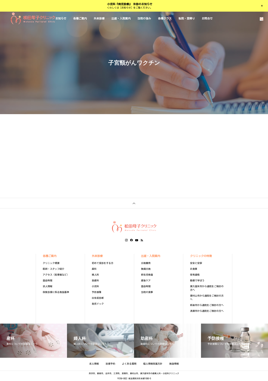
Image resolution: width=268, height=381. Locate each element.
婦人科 (95, 275)
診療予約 (110, 364)
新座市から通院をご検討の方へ (207, 305)
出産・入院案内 (121, 18)
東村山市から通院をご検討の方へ (207, 298)
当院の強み (144, 18)
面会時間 (47, 280)
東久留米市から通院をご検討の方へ (207, 288)
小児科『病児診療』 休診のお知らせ (129, 4)
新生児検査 (147, 275)
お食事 (193, 269)
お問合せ (207, 18)
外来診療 (99, 18)
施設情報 (174, 364)
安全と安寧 (196, 263)
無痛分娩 (146, 269)
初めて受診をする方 (102, 263)
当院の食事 (147, 292)
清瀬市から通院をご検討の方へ (207, 311)
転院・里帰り (186, 18)
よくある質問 (129, 364)
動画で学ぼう (197, 280)
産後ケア (146, 280)
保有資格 (195, 275)
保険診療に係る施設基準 (56, 292)
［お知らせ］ (126, 7)
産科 (94, 269)
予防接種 (96, 292)
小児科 (95, 286)
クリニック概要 (51, 263)
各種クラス (165, 18)
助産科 (95, 280)
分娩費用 (146, 263)
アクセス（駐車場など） (56, 275)
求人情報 (47, 286)
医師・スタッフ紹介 (53, 269)
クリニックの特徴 (201, 256)
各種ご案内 (80, 18)
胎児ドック (98, 304)
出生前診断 (98, 298)
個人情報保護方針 (152, 364)
